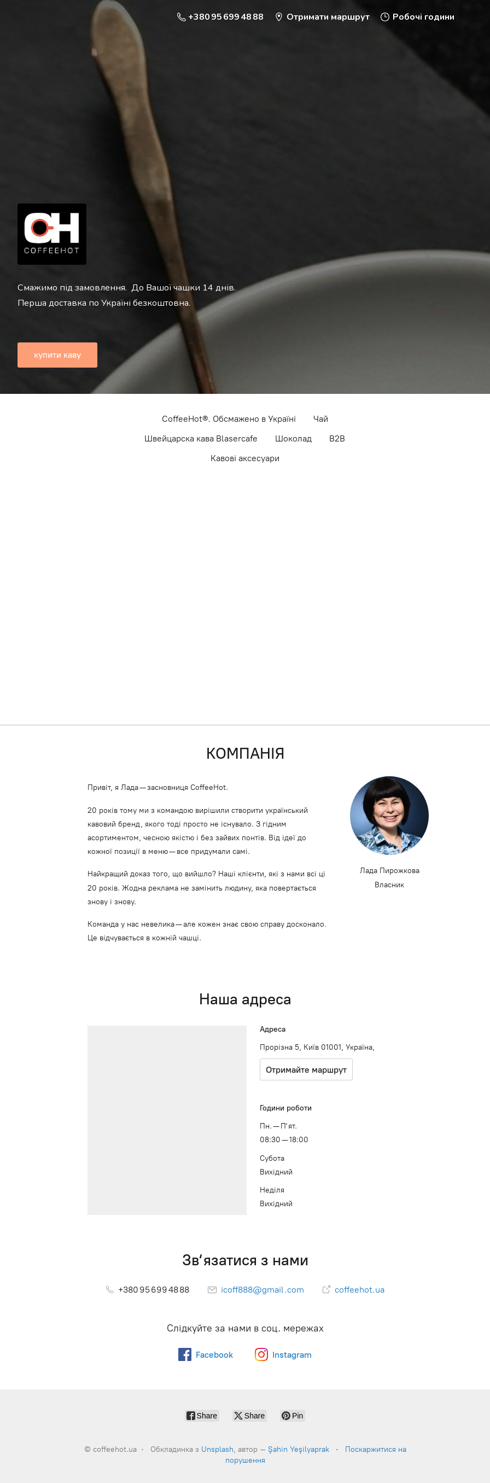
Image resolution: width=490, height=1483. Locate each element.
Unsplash (217, 1449)
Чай (320, 419)
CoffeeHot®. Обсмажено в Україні (229, 419)
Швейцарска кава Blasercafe (201, 438)
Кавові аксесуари (245, 458)
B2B (337, 438)
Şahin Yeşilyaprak (298, 1449)
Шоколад (293, 438)
